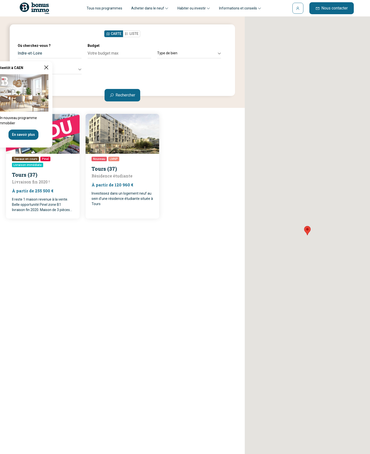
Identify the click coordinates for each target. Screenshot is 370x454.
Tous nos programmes (104, 8)
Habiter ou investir (193, 8)
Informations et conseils (240, 8)
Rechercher (122, 95)
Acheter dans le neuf (149, 8)
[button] (307, 230)
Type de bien (189, 53)
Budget (94, 46)
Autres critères (50, 69)
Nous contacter (331, 8)
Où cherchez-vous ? (34, 46)
